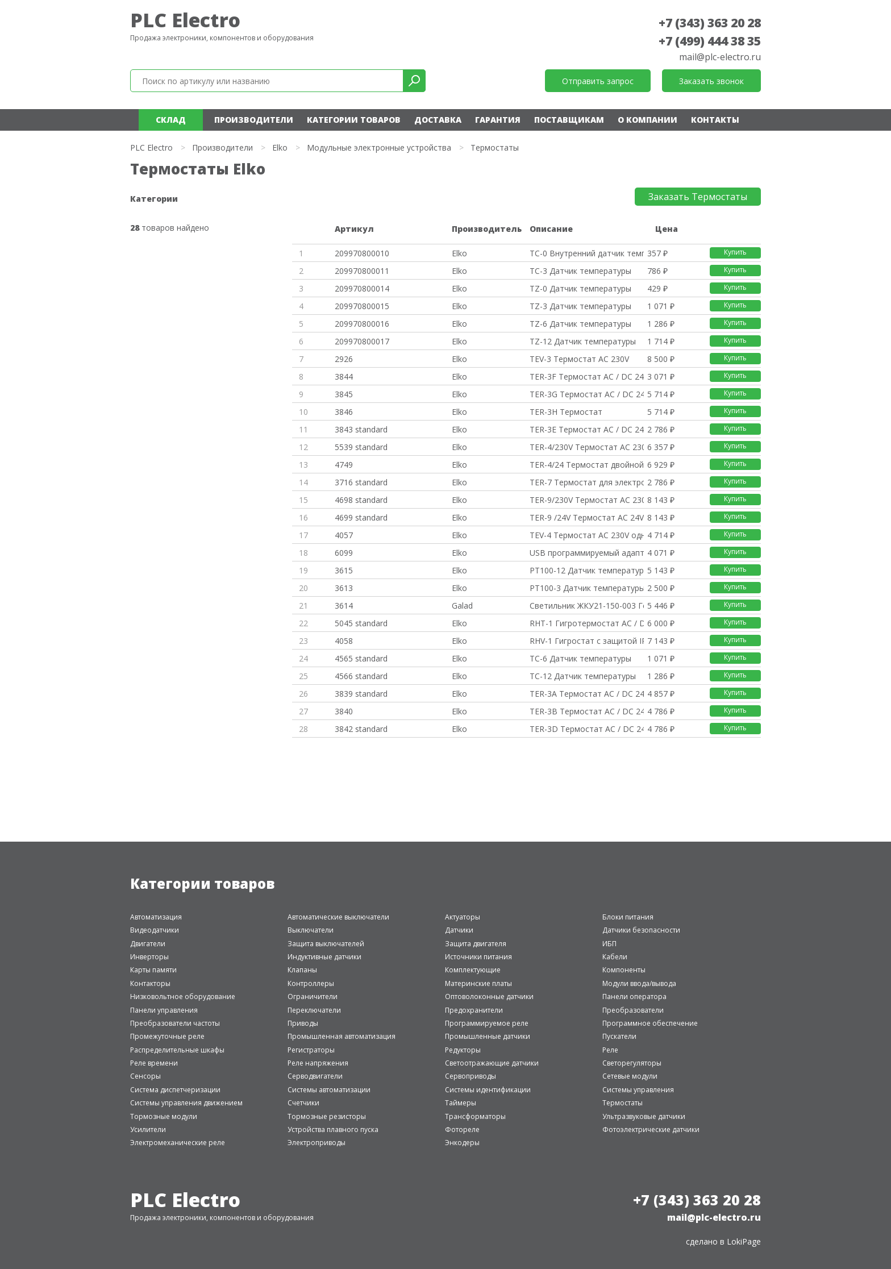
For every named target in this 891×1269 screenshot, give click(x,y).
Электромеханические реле (177, 1142)
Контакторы (150, 983)
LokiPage (744, 1241)
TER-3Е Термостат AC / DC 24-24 (586, 429)
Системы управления (638, 1090)
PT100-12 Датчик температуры (586, 570)
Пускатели (619, 1036)
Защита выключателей (326, 943)
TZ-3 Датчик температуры (580, 306)
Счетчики (303, 1103)
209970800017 (362, 341)
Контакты (715, 119)
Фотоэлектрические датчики (651, 1129)
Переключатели (314, 1010)
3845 (344, 394)
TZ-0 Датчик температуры (580, 288)
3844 (344, 376)
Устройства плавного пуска (333, 1129)
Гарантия (498, 119)
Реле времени (154, 1063)
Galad (462, 605)
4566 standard (361, 676)
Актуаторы (462, 917)
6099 (344, 552)
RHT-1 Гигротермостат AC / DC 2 (586, 623)
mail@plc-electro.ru (720, 57)
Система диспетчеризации (175, 1090)
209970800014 (362, 288)
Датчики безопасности (641, 930)
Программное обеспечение (650, 1023)
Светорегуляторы (631, 1063)
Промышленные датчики (487, 1036)
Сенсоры (145, 1076)
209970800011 (362, 270)
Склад (171, 119)
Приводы (303, 1023)
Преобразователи (633, 1010)
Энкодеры (462, 1142)
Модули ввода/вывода (639, 983)
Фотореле (462, 1129)
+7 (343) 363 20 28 (710, 23)
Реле (610, 1050)
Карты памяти (153, 970)
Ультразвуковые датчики (643, 1116)
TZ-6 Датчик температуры (580, 323)
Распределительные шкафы (177, 1050)
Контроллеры (311, 983)
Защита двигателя (475, 943)
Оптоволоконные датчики (489, 996)
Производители (253, 119)
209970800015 (362, 306)
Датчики (459, 930)
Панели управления (164, 1010)
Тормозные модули (163, 1116)
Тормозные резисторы (327, 1116)
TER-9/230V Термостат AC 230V (586, 499)
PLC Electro (185, 20)
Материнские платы (478, 983)
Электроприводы (316, 1142)
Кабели (614, 957)
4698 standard (361, 499)
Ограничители (313, 996)
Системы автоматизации (329, 1090)
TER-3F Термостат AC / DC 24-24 (586, 376)
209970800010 (362, 253)
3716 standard (361, 482)
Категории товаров (354, 119)
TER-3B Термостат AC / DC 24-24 (586, 711)
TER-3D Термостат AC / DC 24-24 (586, 728)
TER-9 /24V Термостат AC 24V (586, 517)
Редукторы (463, 1050)
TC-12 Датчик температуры (583, 676)
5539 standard (361, 447)
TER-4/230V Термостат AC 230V (586, 447)
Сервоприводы (470, 1076)
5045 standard (361, 623)
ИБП (609, 943)
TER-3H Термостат (566, 411)
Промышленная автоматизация (341, 1036)
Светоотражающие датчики (492, 1063)
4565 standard (361, 658)
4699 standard (361, 517)
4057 (344, 535)
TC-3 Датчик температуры (580, 270)
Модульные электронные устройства (379, 147)
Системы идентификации (488, 1090)
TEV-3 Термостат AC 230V (579, 358)
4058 (344, 640)
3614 (344, 605)
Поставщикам (569, 119)
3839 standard (361, 693)
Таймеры (460, 1103)
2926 (344, 358)
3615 (344, 570)
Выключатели (311, 930)
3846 (344, 411)
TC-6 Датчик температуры (580, 658)
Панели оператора (634, 996)
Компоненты (624, 970)
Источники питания (478, 957)
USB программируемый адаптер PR (586, 552)
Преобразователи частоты (175, 1023)
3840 (344, 711)
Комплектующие (473, 970)
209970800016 (362, 323)
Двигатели (147, 943)
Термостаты (622, 1103)
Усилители (148, 1129)
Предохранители (474, 1010)
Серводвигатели (315, 1076)
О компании (647, 119)
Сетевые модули (629, 1076)
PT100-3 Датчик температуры (586, 588)
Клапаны (302, 970)
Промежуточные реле (167, 1036)
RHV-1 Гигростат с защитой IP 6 (586, 640)
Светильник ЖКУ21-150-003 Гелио (586, 605)
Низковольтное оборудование (182, 996)
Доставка (437, 119)
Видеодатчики (154, 930)
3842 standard (361, 728)
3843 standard (361, 429)
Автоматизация (156, 917)
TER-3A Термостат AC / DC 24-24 (586, 693)
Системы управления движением (186, 1103)
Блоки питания (627, 917)
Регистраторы (311, 1050)
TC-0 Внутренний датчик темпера (586, 253)
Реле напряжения (318, 1063)
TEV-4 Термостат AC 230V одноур (586, 535)
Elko (280, 147)
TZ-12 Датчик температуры (583, 341)
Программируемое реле (486, 1023)
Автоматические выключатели (338, 917)
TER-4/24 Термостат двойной (586, 464)
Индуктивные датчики (324, 957)
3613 (344, 588)
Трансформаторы (475, 1116)
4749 (344, 464)
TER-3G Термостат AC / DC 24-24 (586, 394)
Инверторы (149, 957)
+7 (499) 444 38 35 (710, 41)
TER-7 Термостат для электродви (586, 482)
